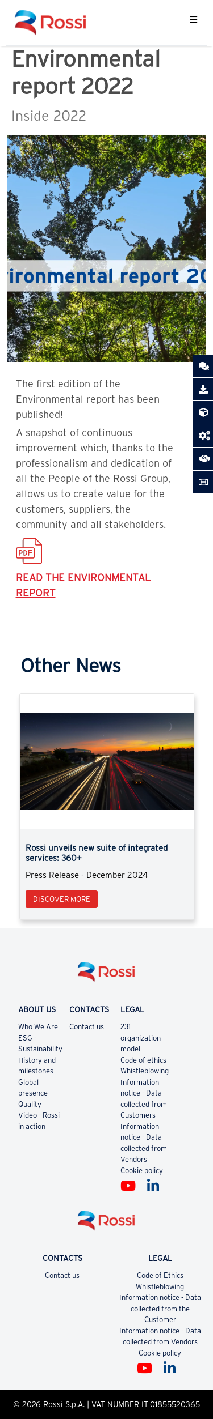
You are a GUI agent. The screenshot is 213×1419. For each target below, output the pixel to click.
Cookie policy (141, 1170)
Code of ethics (143, 1060)
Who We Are (38, 1026)
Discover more (61, 899)
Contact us (86, 1026)
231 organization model (140, 1037)
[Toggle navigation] (193, 22)
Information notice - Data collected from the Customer (160, 1308)
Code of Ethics (160, 1275)
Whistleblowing (144, 1071)
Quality (29, 1104)
